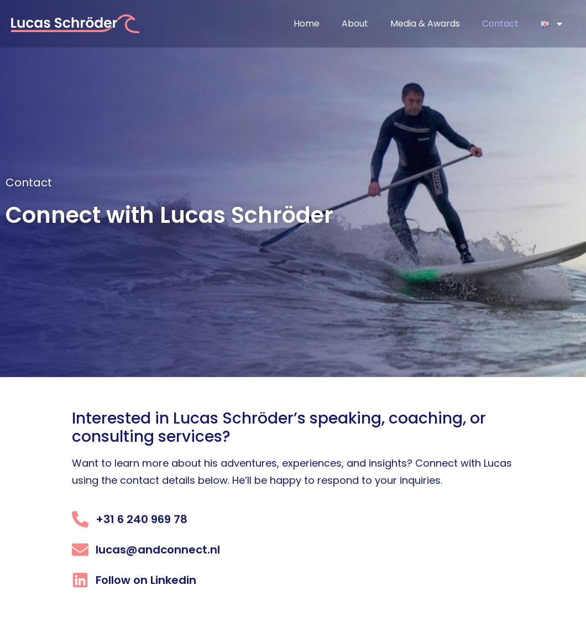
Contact (500, 23)
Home (307, 23)
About (355, 23)
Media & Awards (425, 23)
